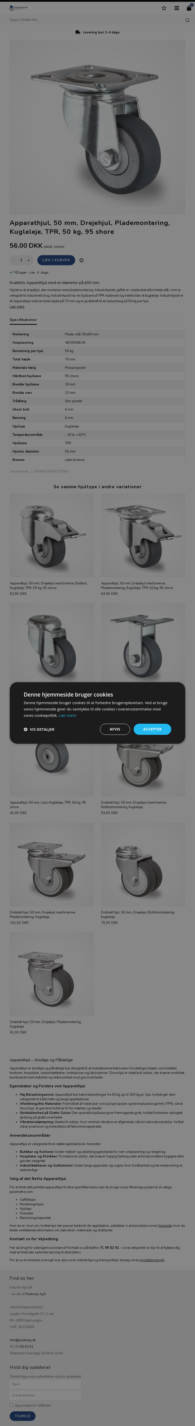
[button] (39, 729)
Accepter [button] (152, 729)
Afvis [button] (115, 729)
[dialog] (97, 713)
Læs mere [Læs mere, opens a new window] (67, 715)
